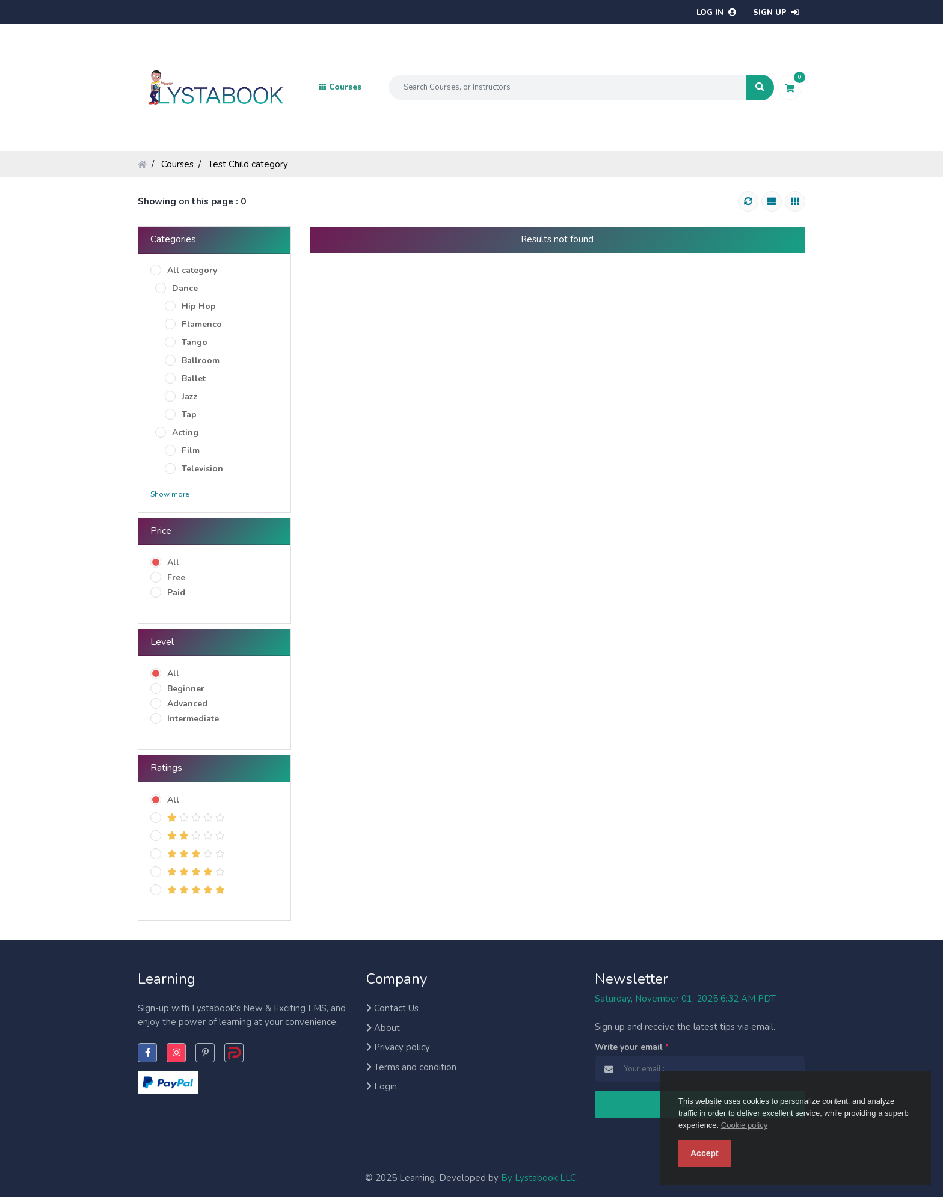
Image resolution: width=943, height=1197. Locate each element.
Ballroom (201, 360)
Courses (177, 164)
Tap (189, 414)
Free (176, 577)
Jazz (190, 396)
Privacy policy (398, 1047)
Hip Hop (199, 306)
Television (202, 468)
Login (381, 1086)
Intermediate (193, 718)
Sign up (776, 12)
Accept (704, 1153)
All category (192, 270)
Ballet (194, 378)
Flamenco (202, 324)
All (173, 562)
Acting (185, 432)
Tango (194, 342)
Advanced (187, 703)
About (383, 1028)
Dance (185, 288)
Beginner (185, 688)
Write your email (632, 1047)
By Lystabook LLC (538, 1178)
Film (191, 450)
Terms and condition (411, 1067)
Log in (716, 12)
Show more (169, 494)
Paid (176, 592)
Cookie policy (744, 1125)
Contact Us (392, 1008)
